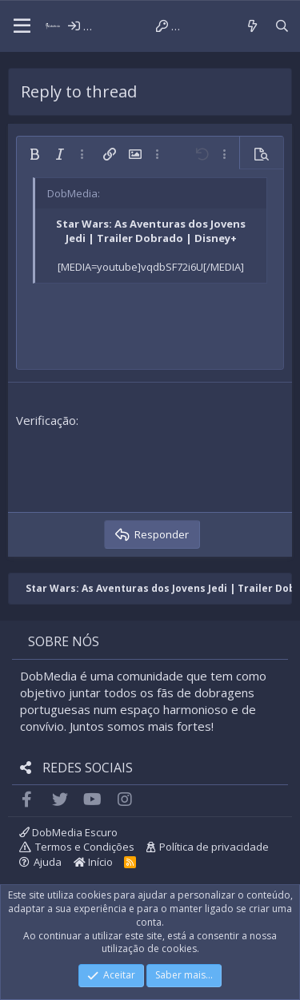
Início (93, 862)
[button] (22, 26)
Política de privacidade (214, 846)
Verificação (46, 420)
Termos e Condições (84, 846)
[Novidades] (251, 26)
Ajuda (48, 862)
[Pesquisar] (282, 26)
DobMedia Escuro (68, 832)
